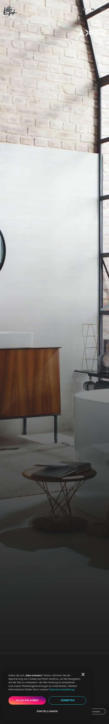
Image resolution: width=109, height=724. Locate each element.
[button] (83, 674)
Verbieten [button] (67, 700)
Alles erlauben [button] (27, 700)
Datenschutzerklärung (61, 689)
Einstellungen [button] (47, 711)
